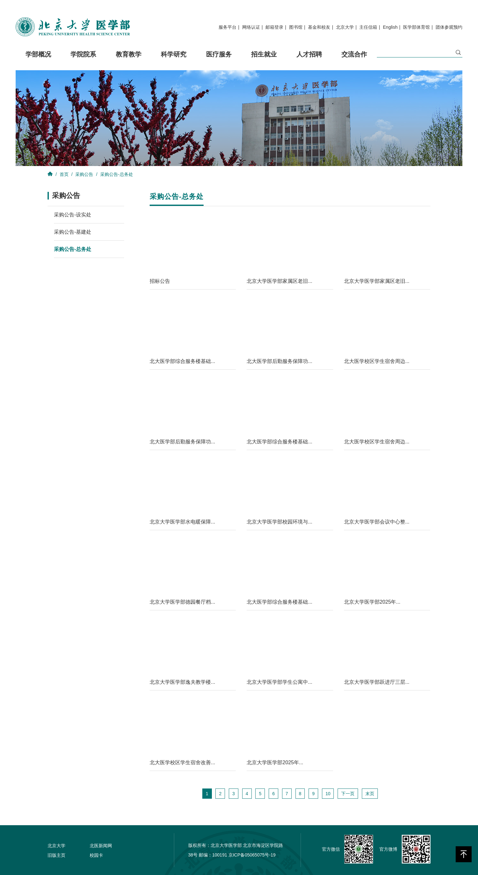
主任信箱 (368, 27)
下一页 (348, 793)
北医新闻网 (101, 845)
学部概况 (38, 59)
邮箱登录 (274, 27)
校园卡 (96, 855)
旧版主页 (56, 855)
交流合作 (354, 59)
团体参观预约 (449, 27)
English (390, 27)
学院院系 (83, 59)
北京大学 (345, 27)
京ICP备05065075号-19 (252, 854)
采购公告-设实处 (72, 214)
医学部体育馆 (416, 27)
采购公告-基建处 (72, 232)
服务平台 (227, 27)
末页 (369, 793)
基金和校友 (319, 27)
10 (328, 793)
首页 (64, 174)
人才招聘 (309, 59)
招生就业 (264, 59)
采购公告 (84, 174)
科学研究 (173, 59)
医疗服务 (219, 59)
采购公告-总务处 (116, 174)
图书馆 (295, 27)
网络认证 (251, 27)
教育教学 (128, 59)
